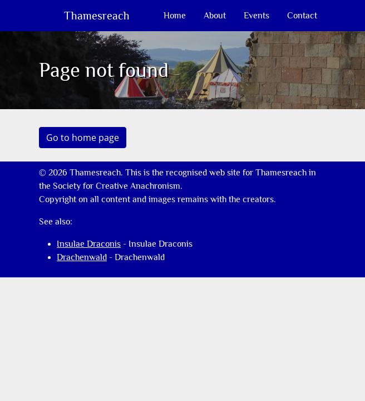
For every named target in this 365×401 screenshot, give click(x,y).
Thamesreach (95, 15)
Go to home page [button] (82, 137)
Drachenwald (82, 257)
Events (256, 16)
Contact (302, 16)
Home (175, 16)
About (215, 16)
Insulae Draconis (89, 244)
